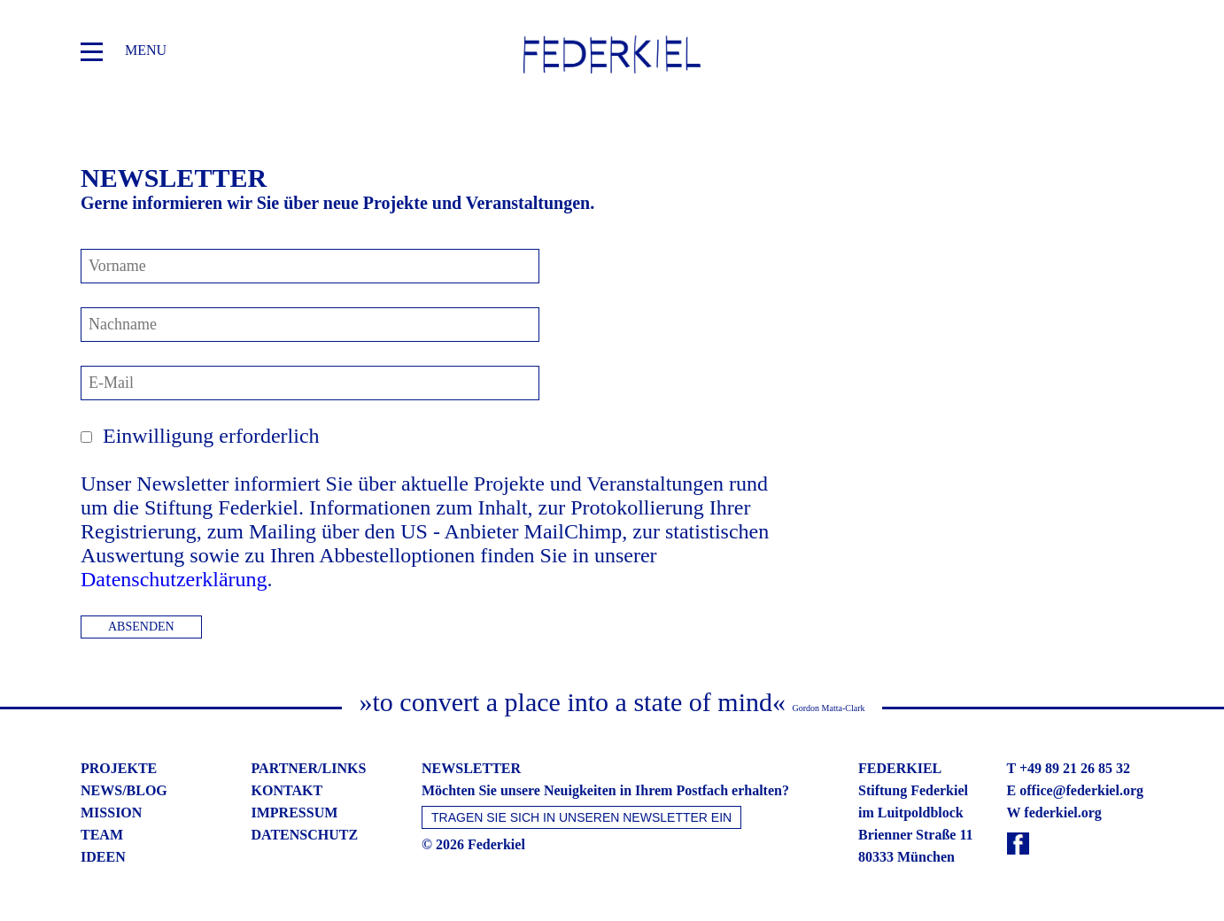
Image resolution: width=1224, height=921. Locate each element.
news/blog (124, 790)
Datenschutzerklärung (174, 579)
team (102, 834)
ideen (103, 856)
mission (111, 812)
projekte (119, 768)
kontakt (287, 790)
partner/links (309, 768)
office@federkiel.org (1081, 790)
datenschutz (305, 834)
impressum (295, 812)
